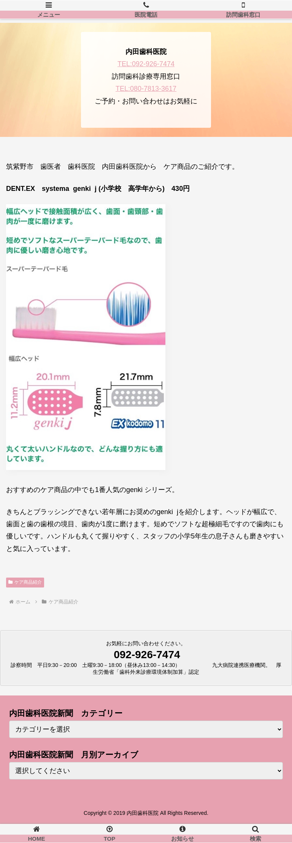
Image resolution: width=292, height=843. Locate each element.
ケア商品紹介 (25, 582)
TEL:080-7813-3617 (146, 88)
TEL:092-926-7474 (146, 64)
